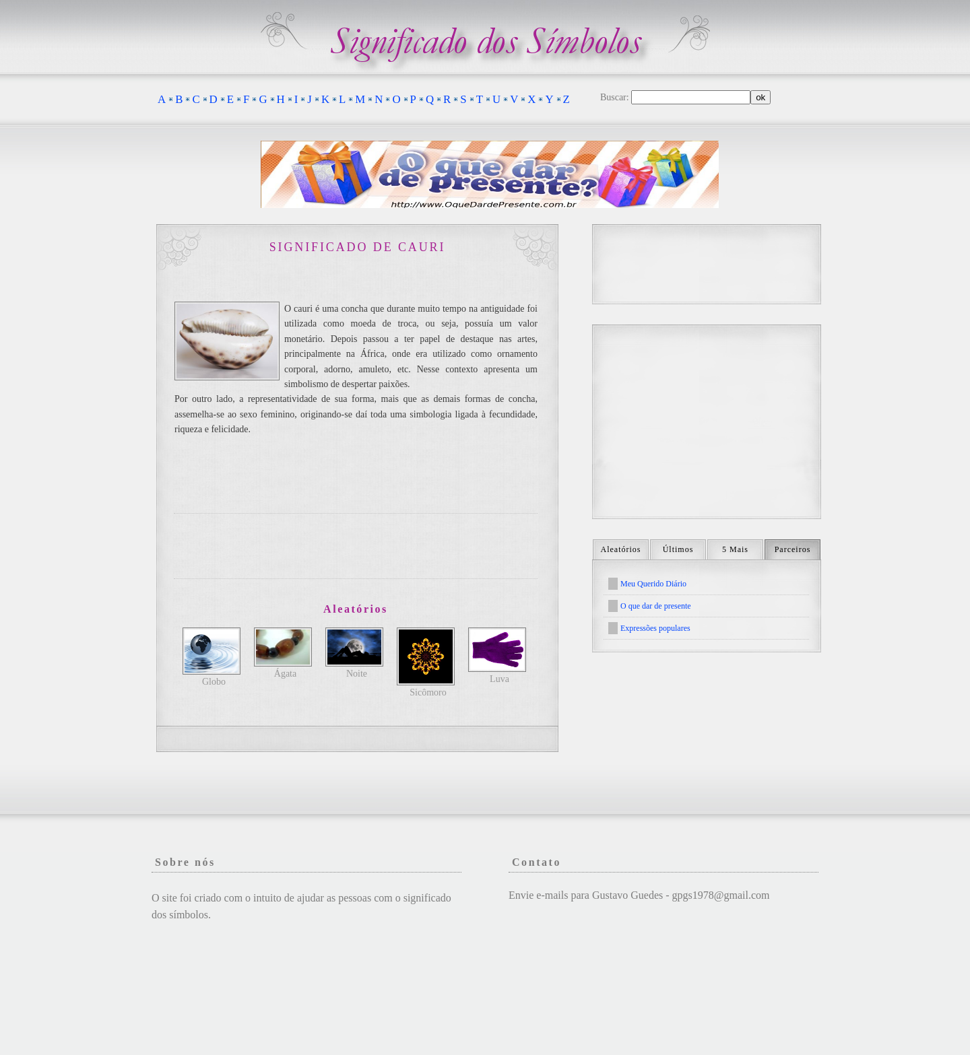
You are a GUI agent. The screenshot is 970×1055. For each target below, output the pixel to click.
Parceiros (793, 549)
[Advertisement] (355, 546)
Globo (214, 682)
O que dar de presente (655, 606)
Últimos (678, 549)
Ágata (285, 674)
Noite (356, 674)
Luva (499, 679)
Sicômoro (428, 692)
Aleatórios (621, 549)
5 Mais (735, 549)
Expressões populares (655, 628)
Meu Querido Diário (653, 583)
